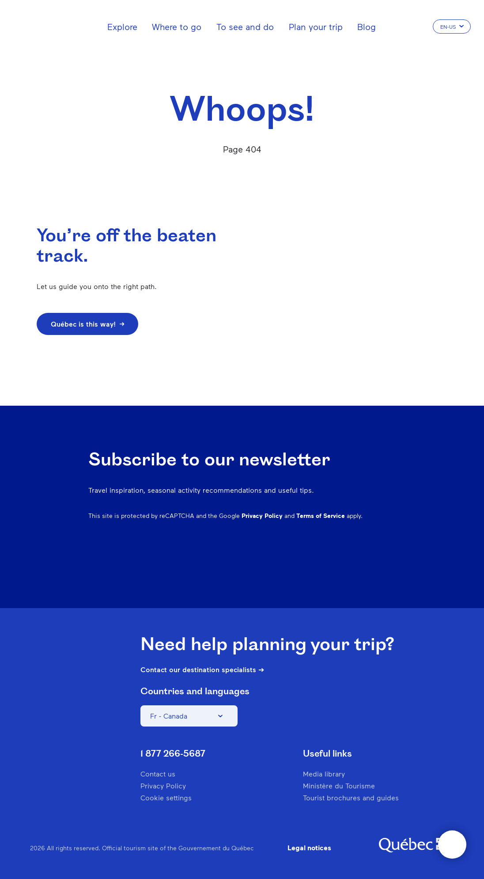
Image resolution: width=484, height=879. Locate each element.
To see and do (245, 26)
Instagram (297, 558)
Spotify (343, 558)
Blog (366, 26)
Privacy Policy (262, 515)
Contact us (157, 773)
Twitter (366, 558)
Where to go (176, 26)
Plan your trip (316, 26)
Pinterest (320, 558)
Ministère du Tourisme (339, 785)
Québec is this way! (87, 324)
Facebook (274, 558)
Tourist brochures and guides (351, 797)
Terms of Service (320, 515)
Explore (122, 26)
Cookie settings (166, 797)
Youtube (389, 558)
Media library (324, 773)
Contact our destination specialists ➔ (202, 670)
